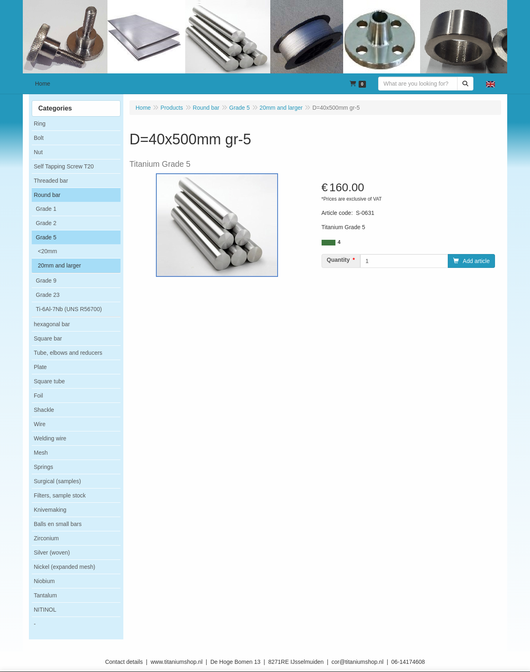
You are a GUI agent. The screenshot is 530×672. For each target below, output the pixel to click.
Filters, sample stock (60, 495)
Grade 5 (46, 237)
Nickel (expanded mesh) (64, 567)
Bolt (39, 138)
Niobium (44, 581)
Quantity (338, 260)
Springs (43, 467)
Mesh (41, 452)
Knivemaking (50, 509)
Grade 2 (46, 223)
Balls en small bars (58, 524)
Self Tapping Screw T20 (64, 166)
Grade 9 (46, 280)
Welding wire (50, 438)
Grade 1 (46, 209)
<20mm (47, 251)
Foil (38, 395)
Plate (40, 367)
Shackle (44, 410)
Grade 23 (47, 295)
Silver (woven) (52, 552)
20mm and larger (59, 265)
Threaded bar (51, 180)
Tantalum (45, 595)
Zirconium (46, 538)
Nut (38, 152)
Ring (40, 123)
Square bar (48, 338)
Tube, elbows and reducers (68, 352)
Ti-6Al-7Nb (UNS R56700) (69, 309)
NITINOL (45, 609)
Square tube (49, 381)
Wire (40, 424)
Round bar (47, 195)
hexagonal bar (52, 324)
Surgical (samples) (57, 481)
